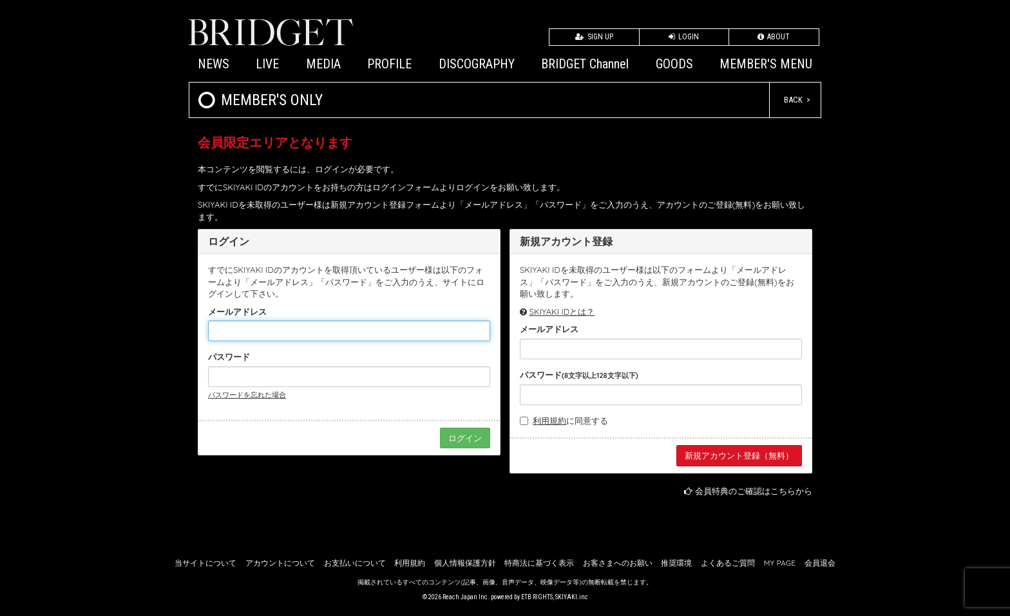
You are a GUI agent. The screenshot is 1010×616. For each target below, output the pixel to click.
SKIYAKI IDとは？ (562, 311)
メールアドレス (237, 311)
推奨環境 (676, 563)
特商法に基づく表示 (539, 563)
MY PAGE (780, 563)
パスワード (229, 357)
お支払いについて (355, 563)
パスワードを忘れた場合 (247, 394)
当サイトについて (205, 563)
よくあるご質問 (728, 563)
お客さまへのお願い (618, 563)
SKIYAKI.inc (571, 597)
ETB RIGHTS (537, 597)
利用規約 (549, 420)
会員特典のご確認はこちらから (753, 491)
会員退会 (820, 563)
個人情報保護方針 (465, 563)
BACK (793, 99)
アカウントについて (280, 563)
